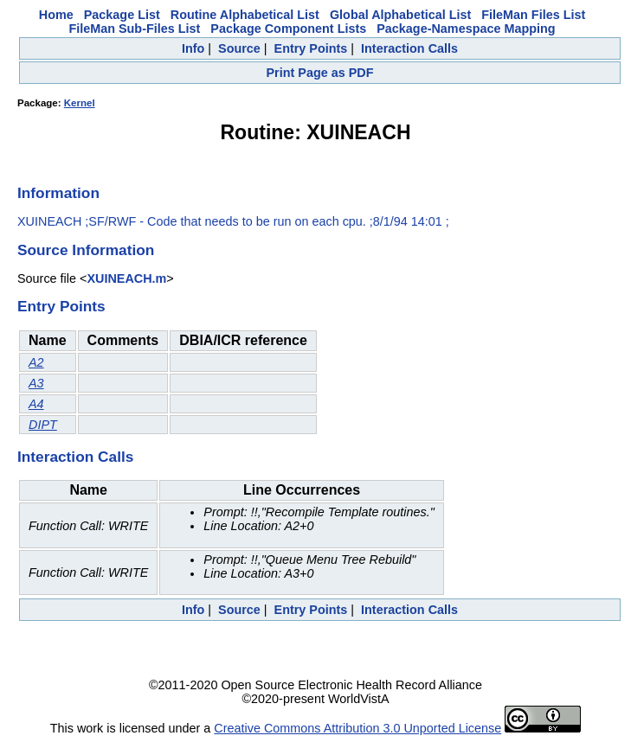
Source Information (85, 250)
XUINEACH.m (126, 278)
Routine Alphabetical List (245, 15)
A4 (36, 404)
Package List (122, 15)
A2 (36, 362)
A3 (36, 383)
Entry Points (311, 48)
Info (193, 48)
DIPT (43, 425)
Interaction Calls (409, 48)
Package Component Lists (288, 28)
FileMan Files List (533, 15)
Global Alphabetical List (400, 15)
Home (56, 15)
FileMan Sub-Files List (134, 28)
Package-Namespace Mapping (466, 28)
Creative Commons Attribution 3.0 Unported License (357, 728)
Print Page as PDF (320, 73)
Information (58, 192)
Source (239, 48)
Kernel (79, 103)
